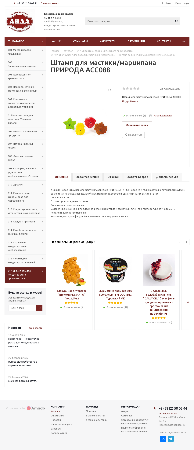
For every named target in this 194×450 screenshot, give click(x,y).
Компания (58, 406)
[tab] (130, 101)
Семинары (80, 41)
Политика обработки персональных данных (134, 429)
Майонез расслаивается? (22, 380)
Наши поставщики (61, 424)
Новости (56, 420)
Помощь (92, 406)
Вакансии (56, 428)
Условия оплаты (95, 415)
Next (186, 242)
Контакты (164, 41)
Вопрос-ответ (59, 433)
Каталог (18, 41)
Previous (180, 242)
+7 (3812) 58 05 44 (27, 3)
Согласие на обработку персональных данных (134, 422)
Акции (56, 41)
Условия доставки (96, 420)
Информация (130, 406)
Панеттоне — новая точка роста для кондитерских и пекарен (23, 342)
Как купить (108, 41)
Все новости (35, 328)
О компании (136, 41)
